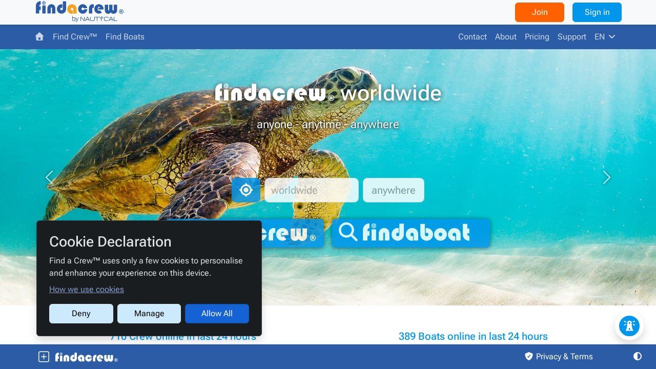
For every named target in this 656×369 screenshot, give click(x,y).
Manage (149, 313)
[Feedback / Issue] (629, 326)
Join (540, 12)
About (506, 37)
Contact (472, 37)
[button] (49, 177)
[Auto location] (246, 190)
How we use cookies (86, 289)
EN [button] (605, 37)
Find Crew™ (75, 37)
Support (572, 37)
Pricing (537, 37)
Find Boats (125, 37)
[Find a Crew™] (79, 12)
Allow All (217, 313)
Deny (81, 313)
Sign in (597, 12)
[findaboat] (411, 233)
